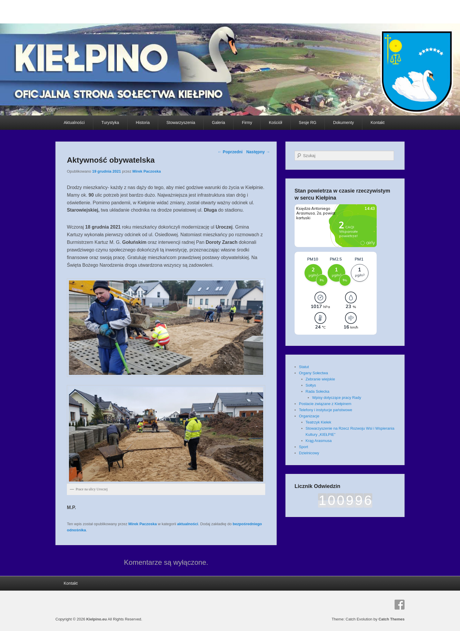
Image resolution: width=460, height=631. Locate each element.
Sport (303, 447)
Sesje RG (308, 122)
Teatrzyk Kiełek (318, 422)
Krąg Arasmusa (319, 440)
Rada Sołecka (317, 391)
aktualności (187, 524)
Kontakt (377, 122)
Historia (143, 122)
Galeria (218, 122)
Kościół (275, 122)
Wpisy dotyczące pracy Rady (336, 397)
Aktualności (74, 122)
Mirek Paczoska (146, 171)
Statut (304, 367)
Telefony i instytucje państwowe (325, 410)
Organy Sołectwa (313, 373)
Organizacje (309, 416)
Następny (258, 151)
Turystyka (110, 122)
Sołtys (311, 385)
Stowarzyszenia (180, 122)
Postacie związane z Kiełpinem (325, 404)
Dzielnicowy (309, 453)
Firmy (247, 122)
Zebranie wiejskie (320, 379)
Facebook (400, 605)
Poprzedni (230, 151)
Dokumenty (343, 122)
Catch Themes (391, 619)
